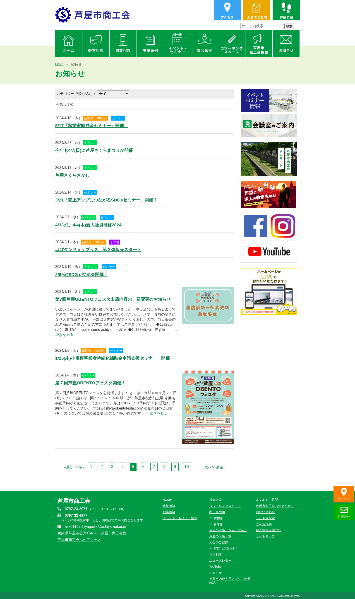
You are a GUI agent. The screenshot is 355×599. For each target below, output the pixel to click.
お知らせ (215, 573)
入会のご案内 (218, 542)
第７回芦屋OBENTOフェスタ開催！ (90, 383)
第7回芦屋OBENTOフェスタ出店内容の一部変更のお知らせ (113, 299)
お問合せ (343, 512)
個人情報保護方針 (268, 530)
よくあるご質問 (267, 500)
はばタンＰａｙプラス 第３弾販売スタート (98, 249)
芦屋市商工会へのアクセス (79, 540)
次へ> (209, 467)
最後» (220, 467)
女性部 (218, 518)
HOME (59, 64)
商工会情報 (217, 512)
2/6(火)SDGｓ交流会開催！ (81, 274)
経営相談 (169, 506)
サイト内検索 (265, 518)
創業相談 (169, 512)
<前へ (79, 467)
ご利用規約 (264, 524)
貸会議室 (215, 500)
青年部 (218, 524)
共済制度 (215, 554)
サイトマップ (265, 536)
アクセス (343, 494)
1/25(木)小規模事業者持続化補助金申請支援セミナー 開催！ (114, 358)
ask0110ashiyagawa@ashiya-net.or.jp (95, 527)
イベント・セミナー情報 (180, 518)
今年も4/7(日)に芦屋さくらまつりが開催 (94, 150)
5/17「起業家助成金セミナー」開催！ (91, 125)
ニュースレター (220, 560)
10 (186, 466)
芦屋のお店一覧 (220, 536)
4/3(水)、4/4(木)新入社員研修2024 (88, 225)
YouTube (215, 566)
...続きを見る (157, 413)
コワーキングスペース (225, 506)
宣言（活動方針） (226, 548)
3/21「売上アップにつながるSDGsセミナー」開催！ (106, 200)
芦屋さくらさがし (72, 175)
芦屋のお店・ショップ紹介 (228, 530)
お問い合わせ (265, 512)
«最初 (69, 467)
